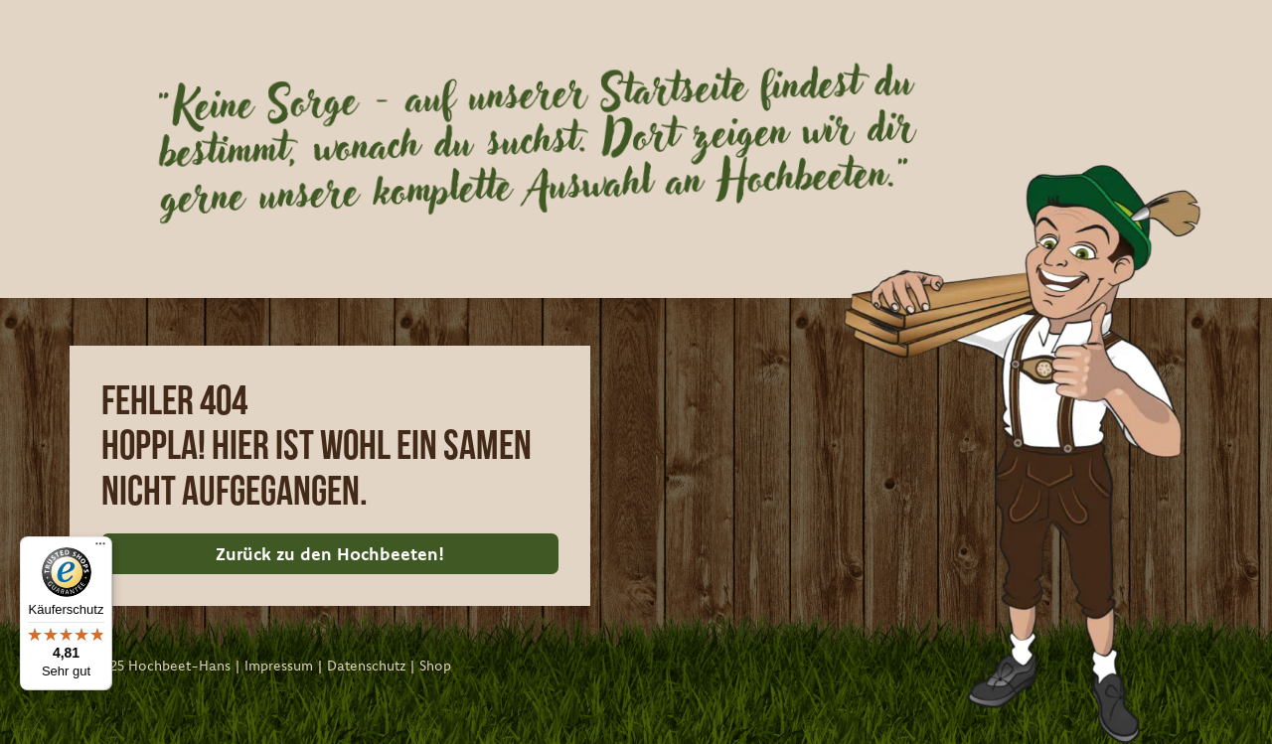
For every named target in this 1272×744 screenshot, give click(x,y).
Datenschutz (366, 665)
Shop (435, 665)
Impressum (278, 665)
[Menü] (100, 548)
